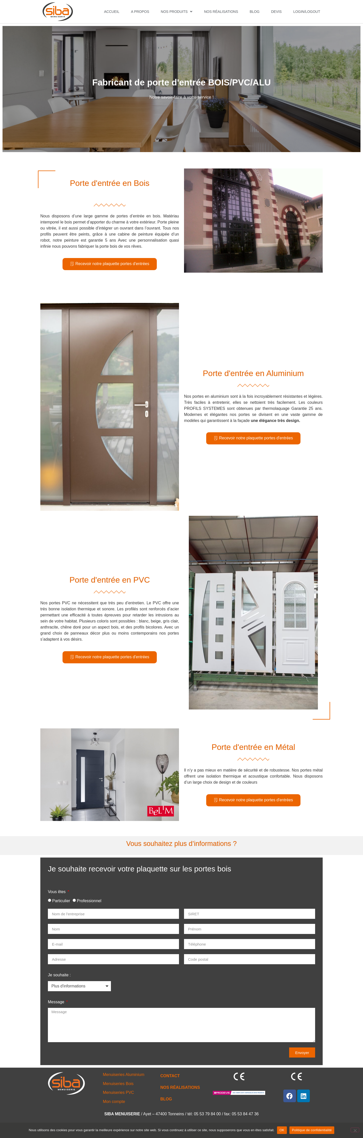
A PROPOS (140, 12)
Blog (254, 12)
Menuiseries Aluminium (123, 1074)
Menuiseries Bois (118, 1084)
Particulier (61, 901)
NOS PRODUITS (177, 11)
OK (282, 1130)
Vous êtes (57, 892)
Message (56, 1002)
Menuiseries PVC (118, 1092)
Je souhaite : (59, 975)
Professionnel (89, 901)
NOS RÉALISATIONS (221, 12)
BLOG (166, 1099)
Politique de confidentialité (312, 1130)
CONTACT (170, 1076)
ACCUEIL (111, 12)
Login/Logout (306, 12)
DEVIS (276, 12)
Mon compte (114, 1101)
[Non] (355, 1130)
